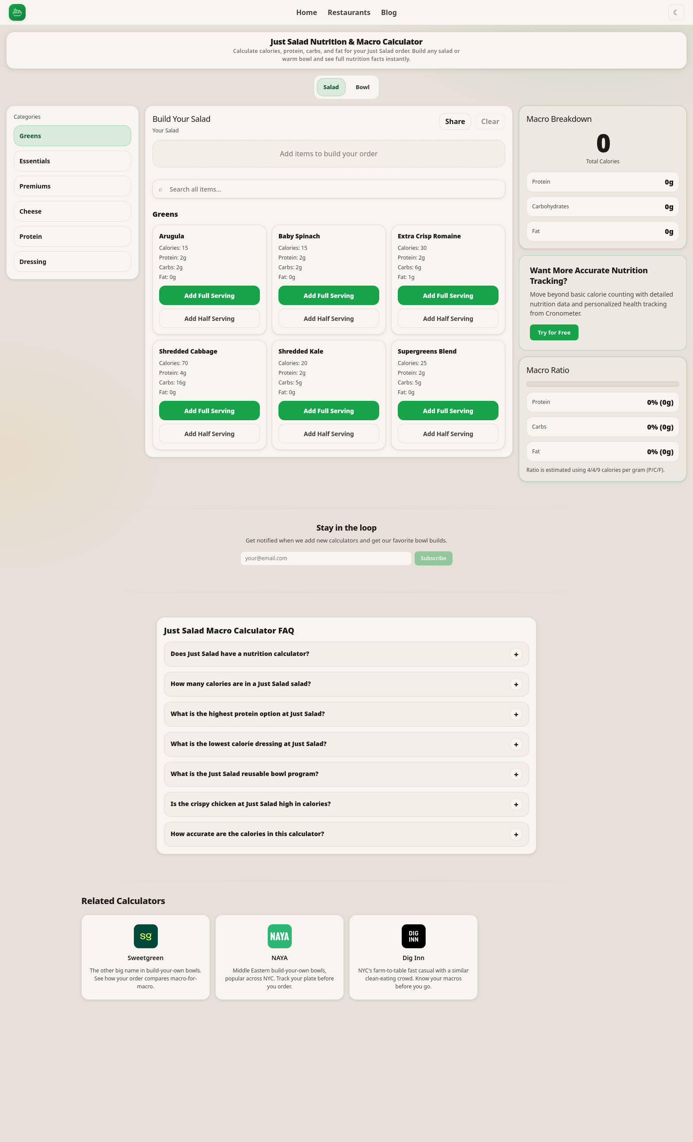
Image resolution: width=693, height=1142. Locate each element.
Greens (30, 136)
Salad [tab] (331, 87)
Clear (490, 121)
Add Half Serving (209, 318)
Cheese (30, 211)
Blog (389, 12)
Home (306, 12)
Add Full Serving (209, 295)
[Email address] (326, 558)
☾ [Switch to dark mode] (676, 12)
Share (455, 121)
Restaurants (349, 12)
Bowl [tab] (363, 87)
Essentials (34, 161)
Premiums (35, 186)
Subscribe (433, 558)
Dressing (32, 261)
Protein (30, 236)
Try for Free (554, 332)
